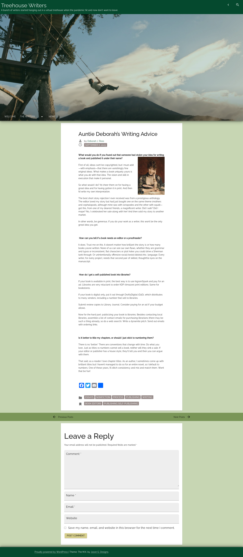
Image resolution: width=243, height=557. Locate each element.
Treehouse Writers (23, 5)
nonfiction (103, 397)
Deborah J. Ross (95, 141)
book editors (93, 403)
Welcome (10, 116)
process (118, 397)
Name (71, 495)
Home (52, 116)
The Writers (27, 116)
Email (70, 506)
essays (89, 397)
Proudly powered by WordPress (51, 552)
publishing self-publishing (121, 403)
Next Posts (182, 417)
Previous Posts (62, 417)
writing (147, 397)
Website (71, 518)
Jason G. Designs (99, 552)
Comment (73, 454)
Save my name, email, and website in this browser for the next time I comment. (121, 527)
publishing (133, 397)
